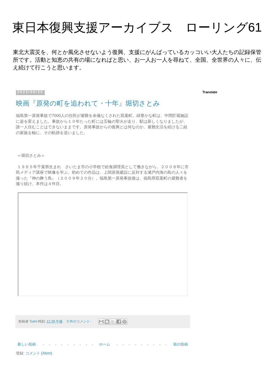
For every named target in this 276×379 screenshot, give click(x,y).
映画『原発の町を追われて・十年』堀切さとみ (88, 103)
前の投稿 (180, 344)
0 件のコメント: (79, 321)
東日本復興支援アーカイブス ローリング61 (137, 27)
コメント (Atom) (38, 353)
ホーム (104, 344)
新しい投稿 (26, 344)
